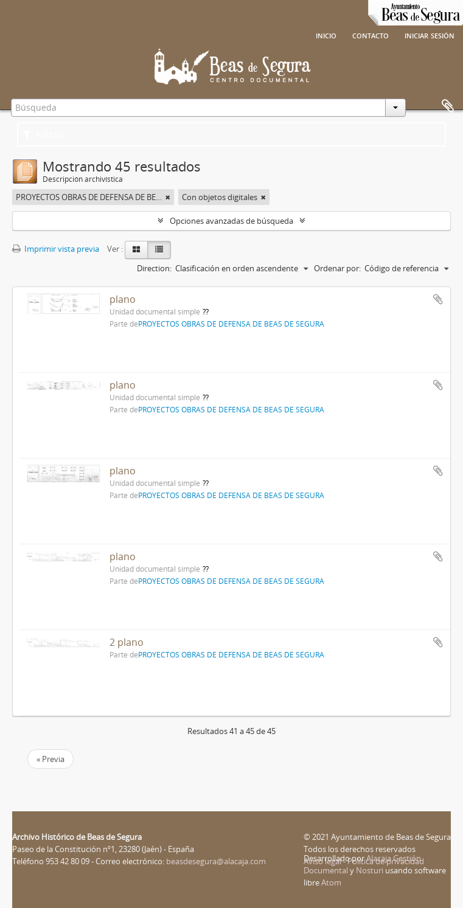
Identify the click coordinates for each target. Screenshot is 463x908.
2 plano (127, 642)
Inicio (326, 34)
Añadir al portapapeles (438, 299)
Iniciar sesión (429, 34)
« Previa (50, 759)
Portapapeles (448, 106)
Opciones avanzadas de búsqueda (231, 220)
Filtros (43, 134)
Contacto (370, 34)
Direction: (154, 268)
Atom (331, 882)
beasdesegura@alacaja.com (216, 861)
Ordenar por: (337, 268)
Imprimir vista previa (55, 248)
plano (123, 299)
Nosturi (369, 870)
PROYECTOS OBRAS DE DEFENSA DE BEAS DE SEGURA (231, 323)
